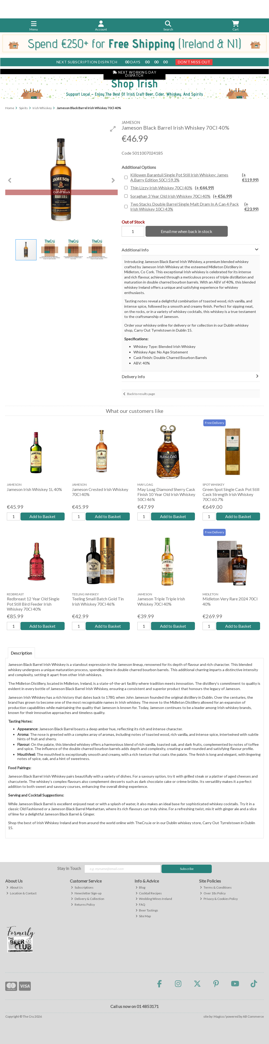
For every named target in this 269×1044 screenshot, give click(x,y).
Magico (219, 1016)
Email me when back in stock (186, 231)
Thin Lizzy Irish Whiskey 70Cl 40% (172, 187)
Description (21, 652)
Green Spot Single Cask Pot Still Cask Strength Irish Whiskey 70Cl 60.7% (231, 494)
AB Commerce (253, 1016)
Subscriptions (82, 887)
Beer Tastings (147, 910)
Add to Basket (42, 516)
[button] (113, 129)
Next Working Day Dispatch (134, 74)
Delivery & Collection (87, 899)
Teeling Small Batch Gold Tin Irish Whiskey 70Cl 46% (98, 601)
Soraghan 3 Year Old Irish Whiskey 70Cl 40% (181, 196)
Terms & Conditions (216, 887)
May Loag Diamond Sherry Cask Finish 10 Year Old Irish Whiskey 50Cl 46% (166, 494)
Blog (141, 887)
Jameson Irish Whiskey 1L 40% (34, 489)
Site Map (143, 916)
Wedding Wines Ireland (154, 899)
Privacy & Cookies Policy (219, 899)
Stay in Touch (69, 868)
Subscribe (187, 869)
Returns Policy (83, 904)
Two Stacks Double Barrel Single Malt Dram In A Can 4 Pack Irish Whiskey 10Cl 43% (194, 206)
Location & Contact (21, 893)
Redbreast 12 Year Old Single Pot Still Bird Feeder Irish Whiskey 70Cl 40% (33, 603)
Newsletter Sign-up (86, 893)
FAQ (141, 904)
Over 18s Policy (213, 893)
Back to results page (141, 394)
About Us (14, 887)
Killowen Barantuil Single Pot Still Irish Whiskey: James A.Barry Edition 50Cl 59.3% (194, 177)
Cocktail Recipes (149, 893)
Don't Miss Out (194, 62)
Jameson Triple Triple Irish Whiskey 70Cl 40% (161, 601)
